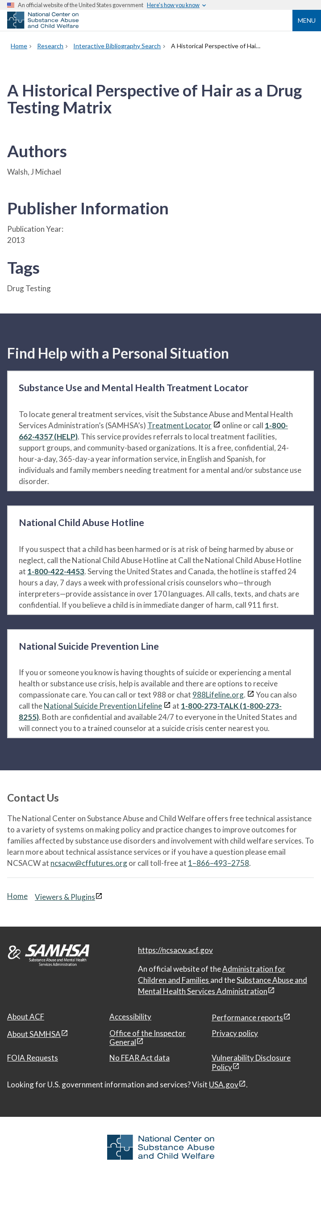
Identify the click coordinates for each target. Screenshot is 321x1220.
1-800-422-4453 (55, 571)
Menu (307, 20)
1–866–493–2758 (218, 863)
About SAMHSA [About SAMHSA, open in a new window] (34, 1034)
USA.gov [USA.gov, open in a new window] (223, 1084)
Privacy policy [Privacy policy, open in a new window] (235, 1033)
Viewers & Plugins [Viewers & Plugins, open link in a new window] (65, 897)
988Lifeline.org (218, 694)
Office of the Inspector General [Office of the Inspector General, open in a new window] (147, 1037)
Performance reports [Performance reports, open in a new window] (247, 1017)
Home (17, 896)
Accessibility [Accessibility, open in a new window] (130, 1016)
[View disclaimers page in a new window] (217, 425)
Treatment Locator (179, 425)
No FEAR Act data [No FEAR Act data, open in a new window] (139, 1057)
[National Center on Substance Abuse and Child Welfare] (43, 26)
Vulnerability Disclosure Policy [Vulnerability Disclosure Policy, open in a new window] (251, 1062)
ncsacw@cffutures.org (88, 863)
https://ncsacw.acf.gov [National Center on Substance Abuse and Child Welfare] (175, 950)
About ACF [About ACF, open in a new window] (25, 1016)
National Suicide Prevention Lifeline (103, 705)
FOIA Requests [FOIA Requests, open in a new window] (32, 1057)
